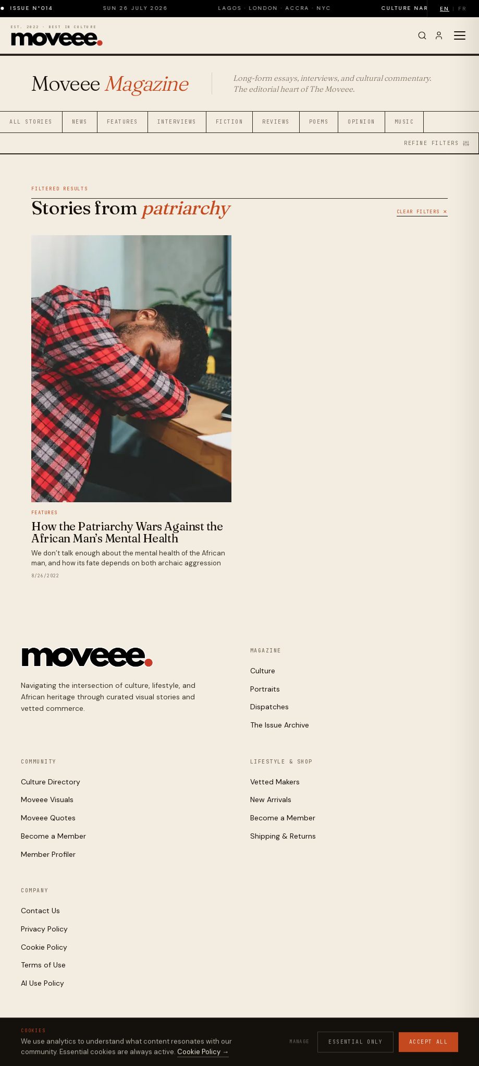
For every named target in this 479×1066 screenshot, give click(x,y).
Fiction (229, 121)
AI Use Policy (42, 983)
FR (462, 8)
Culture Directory (50, 781)
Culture (262, 670)
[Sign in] (439, 35)
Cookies (355, 1041)
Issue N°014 (40, 8)
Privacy (322, 1041)
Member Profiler (48, 854)
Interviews (176, 121)
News (80, 121)
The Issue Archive (279, 725)
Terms (385, 1041)
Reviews (276, 121)
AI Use (413, 1041)
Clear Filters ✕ (422, 212)
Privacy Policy (44, 929)
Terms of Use (43, 965)
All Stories (31, 121)
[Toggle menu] (460, 35)
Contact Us (40, 910)
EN (444, 8)
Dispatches (269, 706)
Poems (319, 121)
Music (404, 121)
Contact (445, 1041)
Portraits (265, 689)
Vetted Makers (275, 781)
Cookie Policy (44, 947)
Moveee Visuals (47, 799)
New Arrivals (270, 799)
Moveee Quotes (48, 817)
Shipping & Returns (283, 836)
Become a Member (53, 836)
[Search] (422, 35)
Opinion (361, 121)
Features (122, 121)
